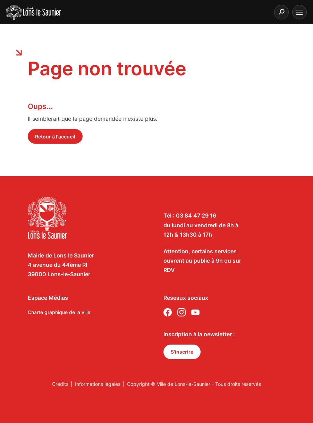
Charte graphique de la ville (59, 312)
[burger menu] (299, 12)
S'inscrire (182, 352)
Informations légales (97, 384)
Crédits (60, 384)
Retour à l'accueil (55, 136)
